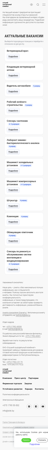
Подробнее (13, 56)
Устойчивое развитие (12, 389)
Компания (7, 378)
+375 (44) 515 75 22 (15, 365)
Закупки (28, 383)
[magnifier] (38, 5)
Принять (26, 440)
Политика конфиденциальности (16, 394)
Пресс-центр (20, 378)
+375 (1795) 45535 (14, 327)
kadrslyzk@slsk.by (23, 315)
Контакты (39, 389)
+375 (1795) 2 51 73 (15, 362)
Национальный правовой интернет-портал (18, 427)
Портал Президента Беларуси (14, 422)
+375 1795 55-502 (11, 405)
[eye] (31, 5)
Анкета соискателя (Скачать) (15, 313)
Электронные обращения (13, 400)
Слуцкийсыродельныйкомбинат (7, 4)
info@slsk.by (8, 411)
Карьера (28, 389)
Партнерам (33, 378)
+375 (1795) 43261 (33, 336)
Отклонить (42, 440)
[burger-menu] (43, 4)
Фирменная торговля (12, 383)
